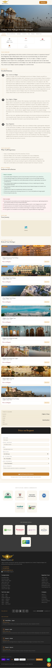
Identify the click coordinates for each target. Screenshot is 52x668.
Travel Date (6, 451)
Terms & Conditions (46, 601)
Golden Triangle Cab (5, 597)
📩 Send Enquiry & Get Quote (26, 474)
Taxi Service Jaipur (5, 579)
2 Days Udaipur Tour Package (9, 278)
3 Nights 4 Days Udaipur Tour (9, 318)
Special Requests (7, 466)
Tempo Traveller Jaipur (6, 580)
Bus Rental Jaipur (5, 584)
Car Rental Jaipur (5, 577)
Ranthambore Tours (46, 585)
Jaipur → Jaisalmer (5, 599)
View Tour (47, 261)
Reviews (35, 33)
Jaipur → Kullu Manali (5, 604)
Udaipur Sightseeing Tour (8, 378)
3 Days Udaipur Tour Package (9, 298)
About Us (44, 594)
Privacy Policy (44, 599)
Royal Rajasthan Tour (46, 587)
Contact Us (44, 596)
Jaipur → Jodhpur (5, 601)
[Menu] (49, 2)
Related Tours (41, 33)
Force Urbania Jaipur (5, 585)
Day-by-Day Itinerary (12, 33)
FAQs (31, 33)
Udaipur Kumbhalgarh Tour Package (10, 399)
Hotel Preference (7, 461)
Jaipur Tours (44, 577)
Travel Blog (44, 597)
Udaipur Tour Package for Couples (10, 358)
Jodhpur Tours (45, 579)
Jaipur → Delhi (4, 594)
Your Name (5, 438)
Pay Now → (39, 659)
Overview (4, 33)
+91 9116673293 (5, 568)
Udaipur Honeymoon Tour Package (10, 258)
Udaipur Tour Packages (9, 27)
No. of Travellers (7, 456)
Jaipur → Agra (4, 596)
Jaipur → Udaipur (5, 602)
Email (4, 447)
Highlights (20, 33)
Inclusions (26, 33)
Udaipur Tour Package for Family (9, 338)
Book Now (43, 2)
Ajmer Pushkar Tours (46, 584)
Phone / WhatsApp (7, 442)
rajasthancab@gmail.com (7, 570)
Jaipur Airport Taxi (5, 582)
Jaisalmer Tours (45, 582)
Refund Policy (44, 602)
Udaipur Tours (45, 580)
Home (2, 27)
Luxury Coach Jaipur (5, 588)
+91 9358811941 (5, 567)
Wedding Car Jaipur (5, 587)
